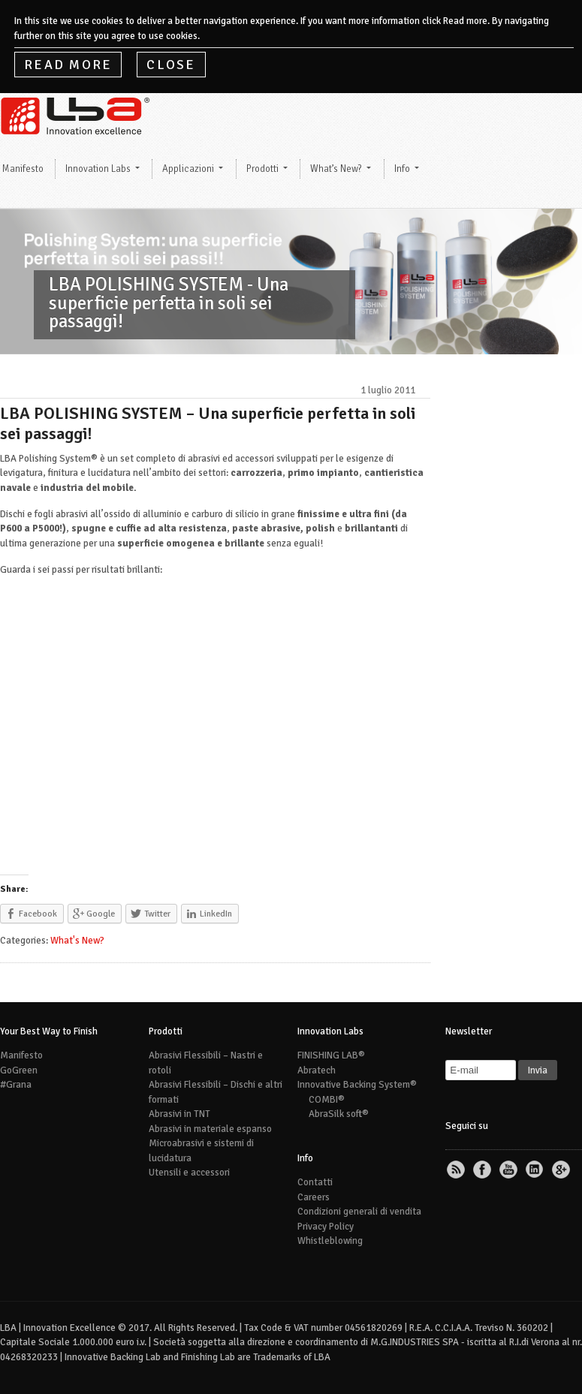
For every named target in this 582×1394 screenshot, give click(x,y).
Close (170, 64)
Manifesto (21, 1055)
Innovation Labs (98, 169)
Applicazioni (188, 169)
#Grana (16, 1085)
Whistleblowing (330, 1241)
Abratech (316, 1070)
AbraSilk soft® (339, 1114)
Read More (68, 64)
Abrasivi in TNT (179, 1114)
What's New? (77, 941)
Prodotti (262, 169)
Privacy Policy (325, 1227)
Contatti (315, 1182)
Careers (313, 1197)
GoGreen (19, 1070)
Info (402, 169)
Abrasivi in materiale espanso (210, 1129)
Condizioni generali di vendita (359, 1212)
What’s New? (336, 169)
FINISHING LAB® (331, 1055)
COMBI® (327, 1100)
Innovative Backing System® (357, 1085)
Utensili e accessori (189, 1173)
